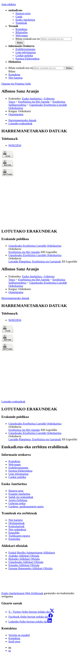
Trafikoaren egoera (19, 535)
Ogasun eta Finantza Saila (16, 83)
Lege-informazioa (26, 52)
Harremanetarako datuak (15, 298)
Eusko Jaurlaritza (25, 19)
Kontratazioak (16, 526)
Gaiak (19, 16)
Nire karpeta (15, 77)
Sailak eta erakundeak (20, 497)
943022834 (14, 145)
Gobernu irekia (16, 503)
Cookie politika (24, 55)
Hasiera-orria (23, 13)
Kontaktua (21, 29)
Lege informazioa (18, 473)
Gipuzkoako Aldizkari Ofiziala (25, 562)
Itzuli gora (14, 641)
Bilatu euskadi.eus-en (28, 38)
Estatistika (14, 538)
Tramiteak (21, 22)
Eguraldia (13, 532)
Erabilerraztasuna (25, 49)
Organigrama (15, 114)
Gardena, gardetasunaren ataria (26, 506)
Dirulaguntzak (16, 523)
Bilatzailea (22, 32)
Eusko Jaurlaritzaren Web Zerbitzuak (22, 593)
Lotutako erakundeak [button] (20, 123)
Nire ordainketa (17, 529)
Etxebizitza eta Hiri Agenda (33, 101)
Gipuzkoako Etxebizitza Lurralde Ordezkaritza (34, 245)
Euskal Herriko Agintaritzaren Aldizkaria (31, 552)
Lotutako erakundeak (13, 401)
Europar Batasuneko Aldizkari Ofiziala (30, 568)
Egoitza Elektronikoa (28, 58)
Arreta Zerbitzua (17, 500)
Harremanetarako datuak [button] (22, 120)
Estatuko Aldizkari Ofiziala (23, 565)
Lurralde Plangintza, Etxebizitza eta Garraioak (34, 261)
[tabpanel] (39, 177)
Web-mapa (22, 35)
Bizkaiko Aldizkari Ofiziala (24, 558)
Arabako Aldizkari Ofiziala (23, 555)
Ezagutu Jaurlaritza (19, 493)
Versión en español (19, 635)
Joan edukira (8, 4)
